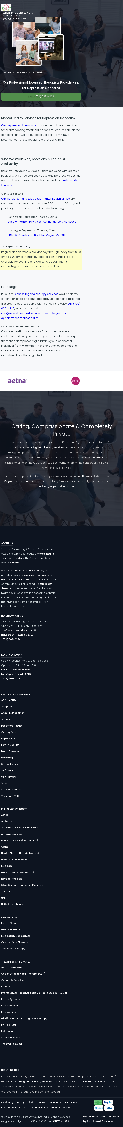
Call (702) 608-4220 (41, 96)
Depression (8, 738)
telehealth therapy (91, 457)
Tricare (5, 891)
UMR (3, 897)
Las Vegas (13, 562)
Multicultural (8, 1024)
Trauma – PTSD (10, 796)
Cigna (4, 846)
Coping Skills (9, 732)
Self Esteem (8, 770)
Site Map (68, 1107)
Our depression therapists (18, 125)
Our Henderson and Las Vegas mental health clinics (35, 199)
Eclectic (6, 986)
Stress (5, 783)
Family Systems (10, 999)
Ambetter (7, 821)
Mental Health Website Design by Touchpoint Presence (101, 1119)
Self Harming (9, 776)
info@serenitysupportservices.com (24, 313)
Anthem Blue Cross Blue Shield (19, 827)
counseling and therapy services (36, 294)
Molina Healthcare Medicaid (18, 872)
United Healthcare (12, 904)
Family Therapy (10, 923)
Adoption (7, 706)
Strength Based (10, 1037)
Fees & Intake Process (63, 1102)
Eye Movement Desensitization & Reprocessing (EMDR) (34, 992)
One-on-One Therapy (14, 942)
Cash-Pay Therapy (13, 1102)
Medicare (7, 866)
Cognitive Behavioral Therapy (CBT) (23, 973)
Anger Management (13, 713)
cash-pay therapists (36, 575)
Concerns (21, 72)
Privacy (55, 1107)
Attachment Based (12, 967)
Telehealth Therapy (13, 948)
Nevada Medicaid (11, 878)
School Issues (9, 764)
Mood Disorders (11, 751)
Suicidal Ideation (11, 789)
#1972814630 (61, 1121)
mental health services (15, 579)
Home (7, 72)
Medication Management (16, 935)
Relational (7, 1031)
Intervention (8, 1012)
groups (51, 486)
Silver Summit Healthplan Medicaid (22, 885)
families (41, 486)
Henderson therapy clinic (83, 476)
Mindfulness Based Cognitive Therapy (24, 1018)
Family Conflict (10, 744)
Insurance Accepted (14, 1107)
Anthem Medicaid (11, 834)
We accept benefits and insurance (22, 570)
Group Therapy (10, 929)
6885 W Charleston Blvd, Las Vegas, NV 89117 (37, 235)
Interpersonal (9, 1005)
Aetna (5, 814)
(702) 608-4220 (11, 639)
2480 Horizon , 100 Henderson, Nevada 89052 (19, 632)
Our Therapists (38, 1107)
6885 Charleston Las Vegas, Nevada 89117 (16, 672)
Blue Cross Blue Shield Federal (19, 840)
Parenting (7, 757)
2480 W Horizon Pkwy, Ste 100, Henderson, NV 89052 (42, 222)
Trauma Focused (11, 1044)
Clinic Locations (37, 1102)
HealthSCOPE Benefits (14, 859)
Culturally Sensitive (13, 980)
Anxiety (5, 719)
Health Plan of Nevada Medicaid (20, 853)
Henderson (46, 558)
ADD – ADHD (8, 700)
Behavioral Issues (12, 725)
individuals (69, 486)
